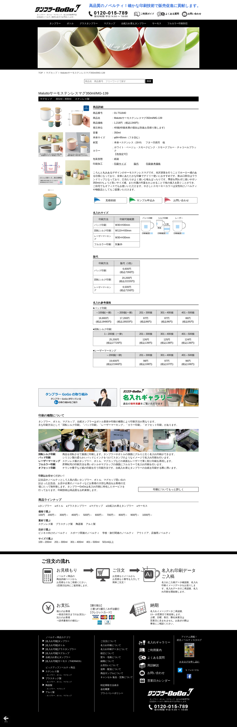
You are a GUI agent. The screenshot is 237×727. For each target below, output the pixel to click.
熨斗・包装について (111, 657)
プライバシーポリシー (112, 693)
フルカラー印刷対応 (177, 23)
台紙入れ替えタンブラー (133, 23)
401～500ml (92, 542)
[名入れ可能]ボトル (55, 645)
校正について (107, 653)
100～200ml (44, 542)
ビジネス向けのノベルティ (52, 533)
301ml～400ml (63, 99)
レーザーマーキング (112, 425)
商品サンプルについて (112, 673)
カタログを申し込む (189, 662)
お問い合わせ (151, 672)
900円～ (134, 515)
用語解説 (148, 665)
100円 (41, 515)
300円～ (64, 515)
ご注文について (108, 641)
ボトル (70, 23)
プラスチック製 (64, 524)
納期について (107, 661)
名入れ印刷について (111, 645)
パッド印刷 (90, 425)
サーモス (156, 23)
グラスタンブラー (89, 23)
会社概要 (105, 689)
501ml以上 (108, 542)
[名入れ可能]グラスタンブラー (60, 649)
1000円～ (147, 515)
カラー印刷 (134, 425)
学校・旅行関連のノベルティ (118, 533)
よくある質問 (151, 657)
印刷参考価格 (153, 164)
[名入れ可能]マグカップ (57, 653)
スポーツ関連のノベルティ (84, 533)
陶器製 (79, 524)
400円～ (75, 515)
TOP (40, 73)
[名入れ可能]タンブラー (57, 641)
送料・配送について (111, 669)
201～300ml (60, 542)
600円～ (99, 515)
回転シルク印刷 (71, 425)
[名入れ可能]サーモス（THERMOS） (64, 661)
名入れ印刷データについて (114, 649)
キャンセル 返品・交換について (117, 677)
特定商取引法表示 (110, 685)
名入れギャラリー (154, 642)
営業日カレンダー (154, 681)
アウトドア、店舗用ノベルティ (153, 533)
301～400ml (76, 542)
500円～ (87, 515)
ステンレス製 (82, 99)
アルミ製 (91, 524)
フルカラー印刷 (46, 464)
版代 (136, 164)
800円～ (123, 515)
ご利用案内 (150, 650)
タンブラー (55, 23)
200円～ (52, 515)
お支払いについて (110, 665)
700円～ (111, 515)
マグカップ (109, 23)
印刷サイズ (120, 164)
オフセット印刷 (153, 425)
